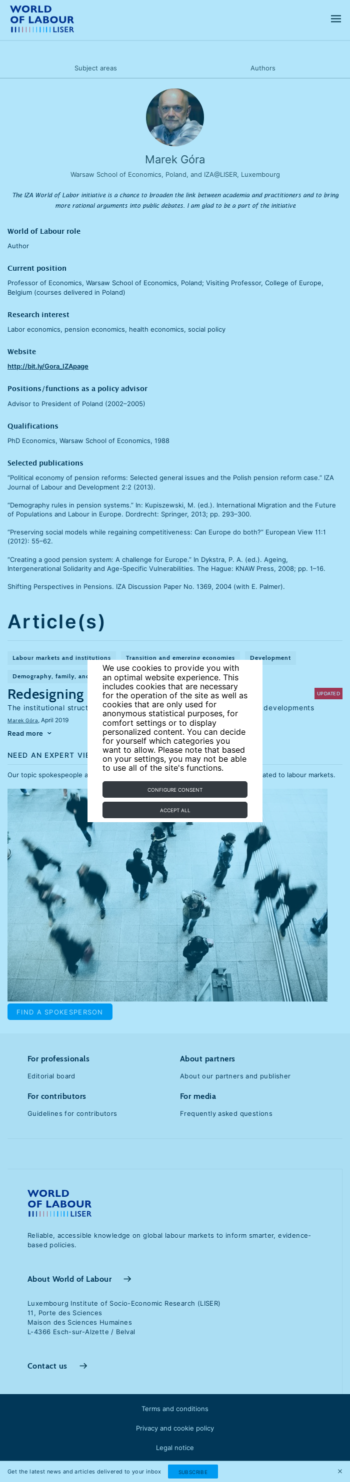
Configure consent (175, 790)
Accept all (175, 810)
